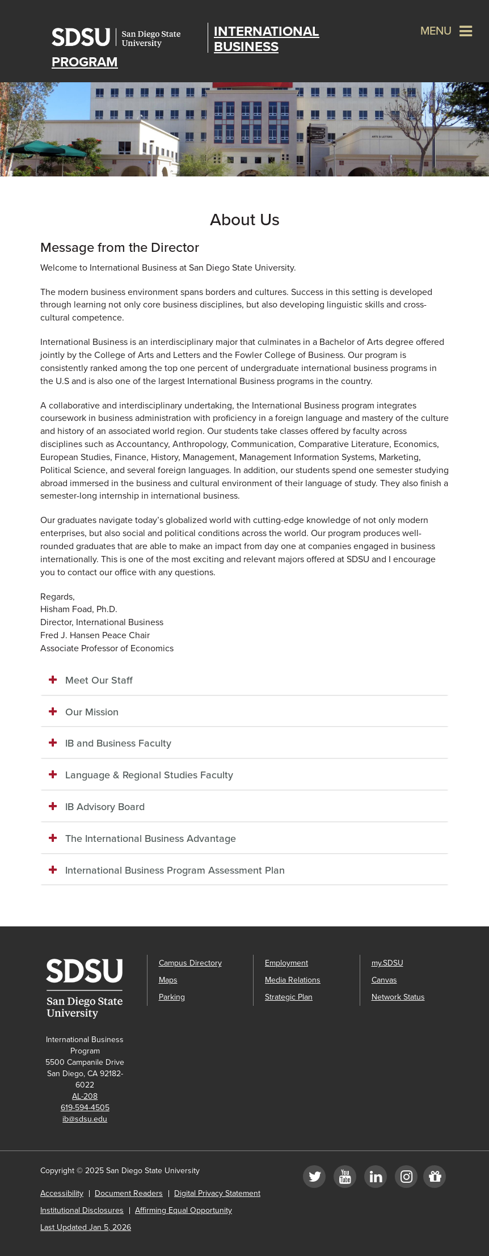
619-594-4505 (85, 1107)
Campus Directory (190, 963)
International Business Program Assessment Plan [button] (175, 870)
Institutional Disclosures (82, 1210)
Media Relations (293, 980)
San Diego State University (127, 38)
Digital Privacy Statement (217, 1193)
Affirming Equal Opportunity (183, 1210)
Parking (172, 997)
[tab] (244, 681)
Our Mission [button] (92, 712)
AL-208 (85, 1096)
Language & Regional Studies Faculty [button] (149, 775)
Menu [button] (436, 31)
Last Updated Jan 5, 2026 (85, 1227)
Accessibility (61, 1193)
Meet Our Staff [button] (99, 680)
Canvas (384, 980)
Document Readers (129, 1193)
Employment (286, 963)
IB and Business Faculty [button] (118, 743)
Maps (168, 980)
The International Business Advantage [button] (150, 838)
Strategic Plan (289, 997)
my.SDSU (387, 963)
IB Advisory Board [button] (105, 806)
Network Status (398, 997)
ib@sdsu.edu (84, 1119)
